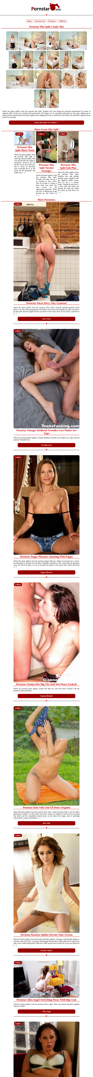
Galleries (62, 21)
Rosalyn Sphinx (46, 950)
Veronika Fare (46, 445)
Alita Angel (46, 1011)
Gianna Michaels (46, 696)
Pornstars (52, 21)
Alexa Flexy (46, 319)
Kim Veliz (46, 823)
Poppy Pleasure (46, 572)
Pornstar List (40, 21)
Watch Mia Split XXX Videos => (46, 122)
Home (29, 21)
